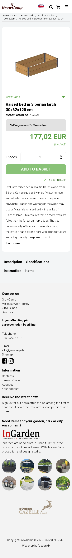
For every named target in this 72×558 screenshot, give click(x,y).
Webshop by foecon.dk (36, 545)
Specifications (37, 262)
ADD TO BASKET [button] (36, 169)
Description (13, 262)
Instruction (12, 271)
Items (29, 271)
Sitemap (7, 354)
